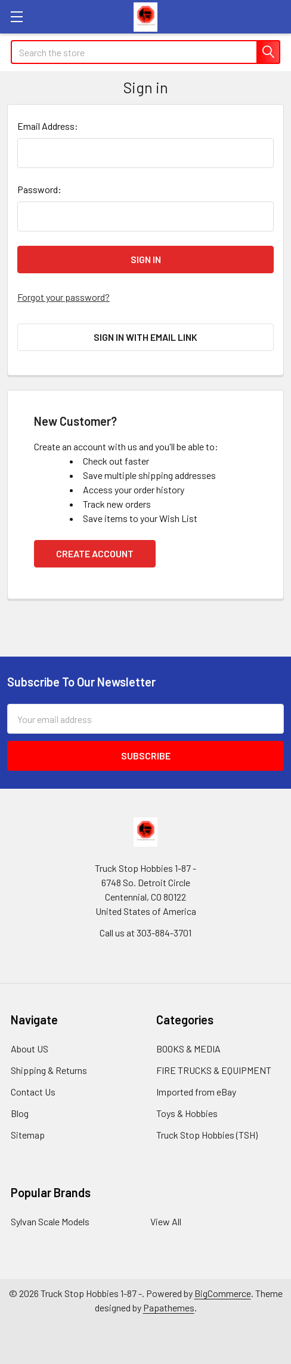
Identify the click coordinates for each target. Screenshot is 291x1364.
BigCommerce (222, 1293)
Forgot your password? (63, 297)
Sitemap (28, 1134)
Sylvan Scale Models (50, 1221)
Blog (20, 1113)
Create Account (95, 553)
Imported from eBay (196, 1091)
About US (29, 1048)
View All (165, 1221)
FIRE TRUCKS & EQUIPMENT (213, 1070)
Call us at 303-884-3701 (145, 932)
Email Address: (47, 126)
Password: (39, 189)
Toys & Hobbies (187, 1113)
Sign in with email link (145, 337)
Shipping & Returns (49, 1070)
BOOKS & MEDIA (188, 1048)
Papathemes (168, 1307)
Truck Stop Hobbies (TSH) (207, 1134)
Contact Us (33, 1091)
